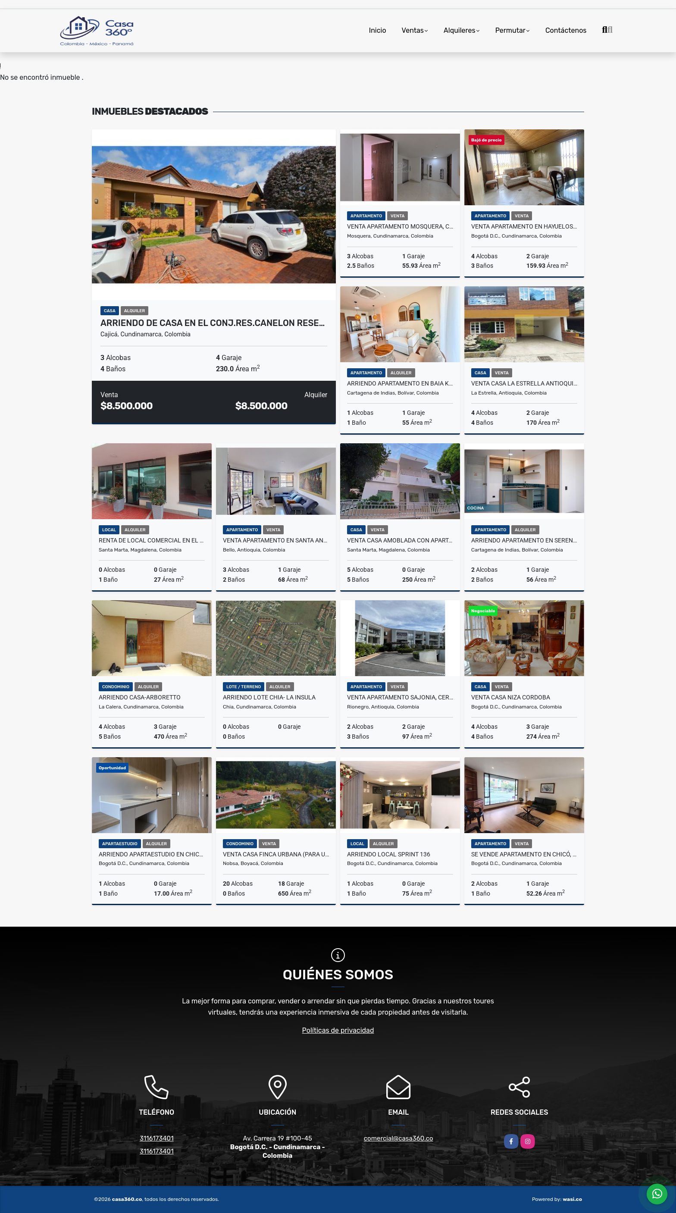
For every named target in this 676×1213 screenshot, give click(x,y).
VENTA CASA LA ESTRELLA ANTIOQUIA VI (524, 383)
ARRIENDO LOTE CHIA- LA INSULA (269, 697)
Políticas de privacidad (338, 1030)
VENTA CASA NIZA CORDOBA (510, 697)
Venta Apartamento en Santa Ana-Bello (276, 540)
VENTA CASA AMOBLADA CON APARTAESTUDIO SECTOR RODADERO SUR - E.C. (400, 540)
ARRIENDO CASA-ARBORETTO (140, 697)
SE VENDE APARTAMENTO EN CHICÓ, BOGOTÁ (524, 854)
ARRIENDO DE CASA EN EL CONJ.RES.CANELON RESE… (212, 323)
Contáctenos (566, 30)
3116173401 (157, 1138)
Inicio (377, 30)
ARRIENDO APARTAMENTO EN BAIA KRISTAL (400, 383)
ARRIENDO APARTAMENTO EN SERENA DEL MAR (524, 540)
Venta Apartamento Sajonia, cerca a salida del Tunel (400, 697)
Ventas (413, 30)
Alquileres (460, 30)
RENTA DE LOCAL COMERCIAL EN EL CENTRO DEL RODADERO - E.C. (152, 540)
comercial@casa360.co (398, 1138)
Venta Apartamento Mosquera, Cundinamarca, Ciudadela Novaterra (400, 226)
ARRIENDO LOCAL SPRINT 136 (388, 854)
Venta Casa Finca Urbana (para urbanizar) (276, 854)
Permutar (510, 30)
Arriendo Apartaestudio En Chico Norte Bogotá (152, 854)
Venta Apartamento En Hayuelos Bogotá (524, 226)
